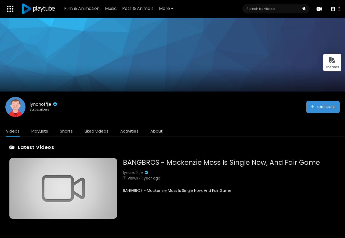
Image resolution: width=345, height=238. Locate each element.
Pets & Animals (138, 8)
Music (111, 8)
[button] (335, 9)
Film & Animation (82, 8)
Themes (332, 62)
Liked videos (96, 131)
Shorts (66, 131)
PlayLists (39, 131)
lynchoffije (44, 104)
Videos (13, 131)
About (156, 131)
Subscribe (323, 106)
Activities (129, 131)
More (166, 8)
